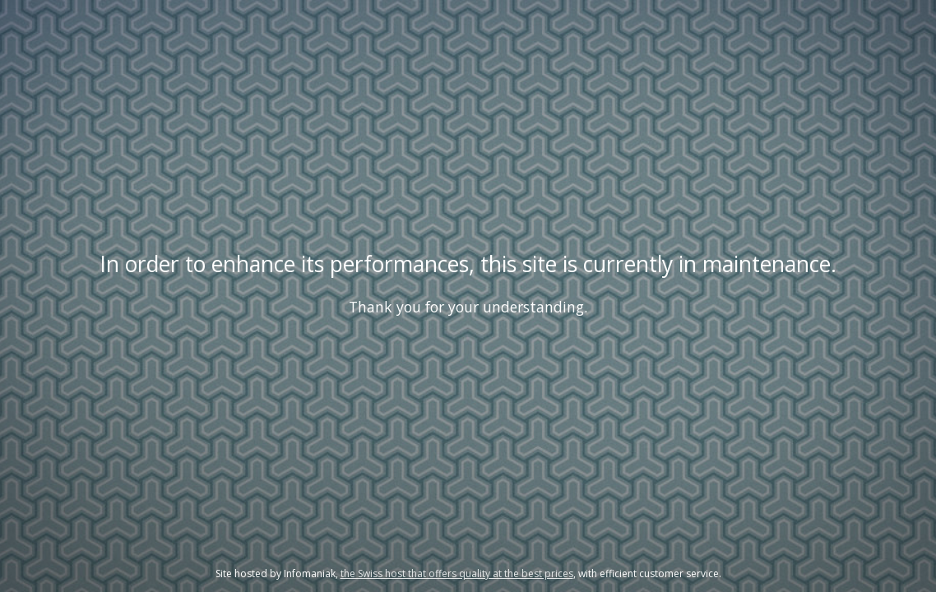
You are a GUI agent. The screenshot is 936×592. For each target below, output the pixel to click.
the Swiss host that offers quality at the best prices (457, 573)
